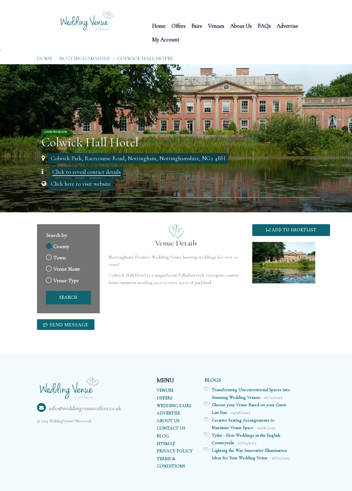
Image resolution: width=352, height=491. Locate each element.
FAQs (264, 26)
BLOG (163, 436)
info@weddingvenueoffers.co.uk (79, 408)
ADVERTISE (168, 413)
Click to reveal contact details (86, 172)
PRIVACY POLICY (174, 451)
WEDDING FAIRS (174, 405)
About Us (241, 26)
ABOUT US (168, 420)
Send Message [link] (68, 324)
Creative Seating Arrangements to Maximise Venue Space (243, 424)
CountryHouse (55, 132)
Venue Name (66, 269)
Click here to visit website (81, 183)
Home (158, 26)
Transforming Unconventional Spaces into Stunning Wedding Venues (251, 393)
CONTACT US (171, 428)
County (61, 246)
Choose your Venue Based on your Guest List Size (249, 408)
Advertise (287, 26)
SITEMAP (166, 443)
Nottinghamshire (84, 58)
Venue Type (66, 280)
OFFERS (164, 398)
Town (59, 258)
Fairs (196, 26)
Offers (178, 26)
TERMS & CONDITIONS (171, 462)
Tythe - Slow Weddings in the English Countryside (246, 439)
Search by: (56, 235)
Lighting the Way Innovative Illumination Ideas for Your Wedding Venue (249, 454)
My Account (165, 39)
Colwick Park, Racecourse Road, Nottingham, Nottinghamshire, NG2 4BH (138, 158)
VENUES (165, 390)
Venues (216, 26)
